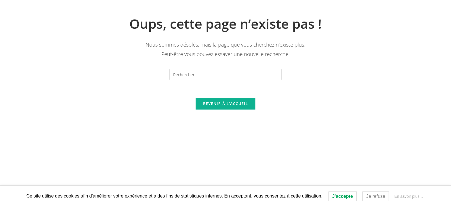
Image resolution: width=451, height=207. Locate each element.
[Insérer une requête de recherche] (225, 74)
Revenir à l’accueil (225, 103)
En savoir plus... (408, 196)
